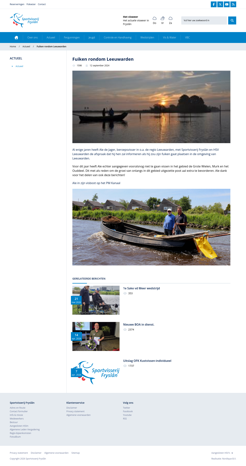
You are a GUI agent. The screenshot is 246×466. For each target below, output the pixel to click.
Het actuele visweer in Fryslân (136, 22)
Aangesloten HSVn (19, 425)
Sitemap (75, 452)
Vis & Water (169, 37)
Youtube (127, 415)
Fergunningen (72, 37)
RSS (125, 418)
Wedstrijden (147, 37)
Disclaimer (71, 407)
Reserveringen (17, 4)
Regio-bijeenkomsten (20, 433)
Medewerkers (17, 418)
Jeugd (92, 37)
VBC (187, 37)
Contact (42, 4)
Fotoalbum (15, 436)
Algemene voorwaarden (78, 415)
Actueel (51, 37)
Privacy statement (75, 411)
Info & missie (16, 415)
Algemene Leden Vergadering (25, 429)
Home (13, 46)
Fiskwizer (31, 4)
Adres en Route (17, 407)
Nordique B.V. (229, 458)
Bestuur (14, 422)
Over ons (32, 37)
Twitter (126, 407)
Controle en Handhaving (118, 37)
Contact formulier (19, 411)
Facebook (128, 411)
